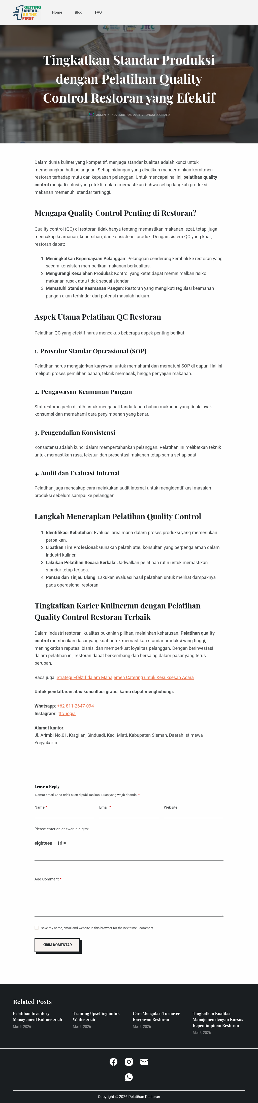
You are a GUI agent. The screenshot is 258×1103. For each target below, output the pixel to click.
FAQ (98, 12)
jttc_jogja (66, 713)
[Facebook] (113, 1062)
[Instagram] (129, 1062)
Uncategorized (158, 115)
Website (170, 807)
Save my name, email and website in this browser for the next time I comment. (97, 928)
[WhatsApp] (129, 1077)
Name (41, 807)
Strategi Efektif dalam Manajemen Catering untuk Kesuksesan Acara (125, 677)
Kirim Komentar (57, 945)
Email (105, 807)
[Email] (144, 1062)
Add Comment (48, 879)
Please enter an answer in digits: (62, 829)
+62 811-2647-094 (75, 706)
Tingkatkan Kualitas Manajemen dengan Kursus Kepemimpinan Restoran (218, 1019)
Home (57, 12)
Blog (78, 12)
